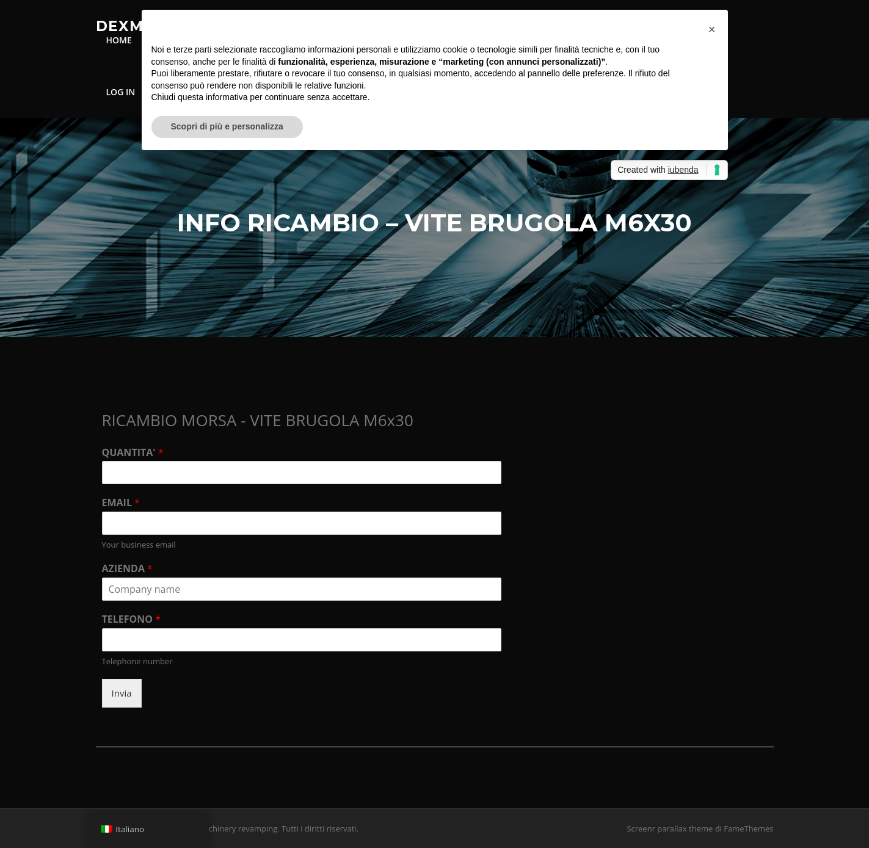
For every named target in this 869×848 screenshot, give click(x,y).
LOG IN (121, 92)
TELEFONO (131, 619)
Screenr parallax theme (670, 828)
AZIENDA (127, 568)
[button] (712, 29)
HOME (119, 40)
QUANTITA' (133, 452)
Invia (122, 693)
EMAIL (121, 502)
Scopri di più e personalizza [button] (227, 126)
